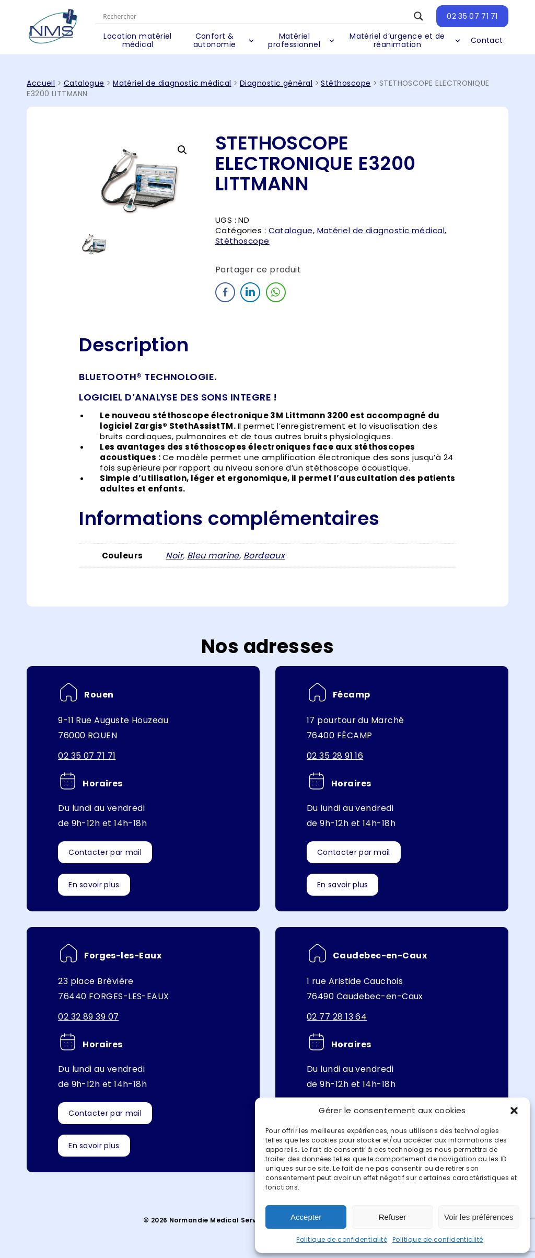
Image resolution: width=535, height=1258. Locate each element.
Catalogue (84, 83)
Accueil (41, 83)
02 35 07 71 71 (472, 16)
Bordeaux (264, 556)
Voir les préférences (479, 1217)
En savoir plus (93, 884)
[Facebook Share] (225, 292)
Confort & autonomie (215, 40)
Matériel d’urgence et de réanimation (397, 40)
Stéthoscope (345, 83)
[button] (514, 1110)
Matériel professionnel (295, 40)
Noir (174, 556)
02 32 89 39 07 (88, 1017)
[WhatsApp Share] (276, 292)
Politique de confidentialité (341, 1239)
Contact (487, 40)
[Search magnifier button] (418, 16)
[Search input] (256, 16)
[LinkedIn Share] (250, 292)
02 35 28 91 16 (335, 756)
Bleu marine (213, 556)
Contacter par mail (105, 852)
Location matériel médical (138, 40)
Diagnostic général (276, 83)
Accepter (305, 1217)
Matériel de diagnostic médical (172, 83)
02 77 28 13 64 (337, 1017)
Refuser (392, 1217)
